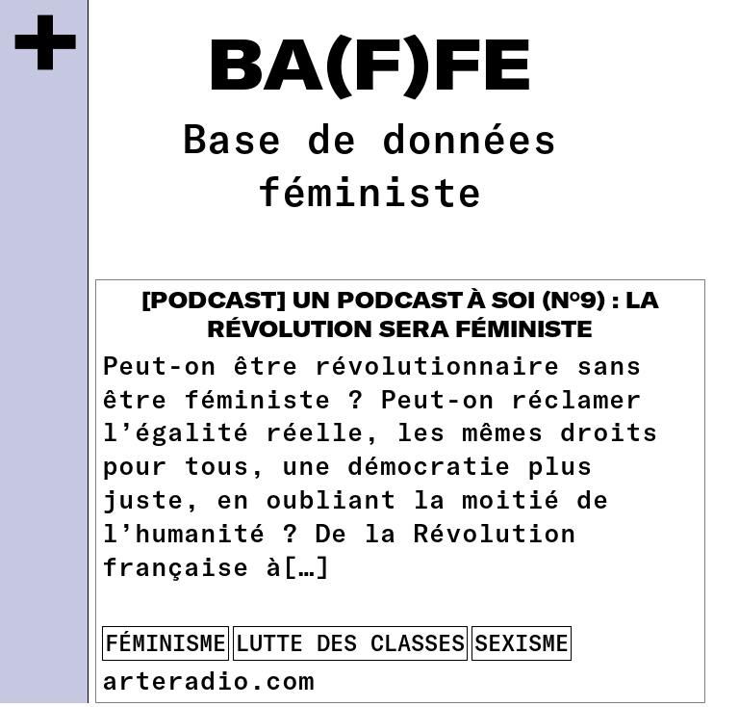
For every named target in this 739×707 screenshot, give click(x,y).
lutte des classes (350, 642)
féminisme (165, 642)
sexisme (521, 642)
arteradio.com (208, 679)
